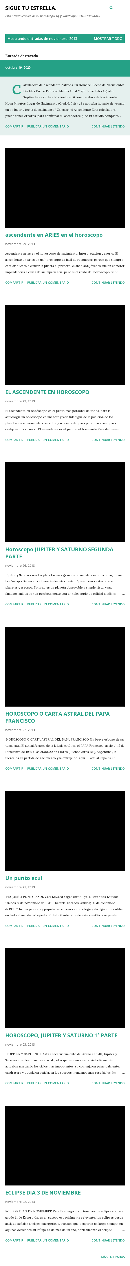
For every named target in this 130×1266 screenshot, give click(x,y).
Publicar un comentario (48, 126)
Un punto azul (23, 878)
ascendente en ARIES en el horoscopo (54, 234)
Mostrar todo (108, 38)
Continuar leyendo (108, 126)
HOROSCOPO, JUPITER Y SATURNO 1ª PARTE (61, 1035)
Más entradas (113, 1257)
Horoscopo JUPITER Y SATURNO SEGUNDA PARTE (59, 553)
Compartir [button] (14, 126)
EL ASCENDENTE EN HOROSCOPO (47, 392)
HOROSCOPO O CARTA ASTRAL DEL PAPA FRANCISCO (57, 717)
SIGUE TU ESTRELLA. (31, 7)
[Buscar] (111, 8)
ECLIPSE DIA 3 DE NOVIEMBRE (43, 1192)
